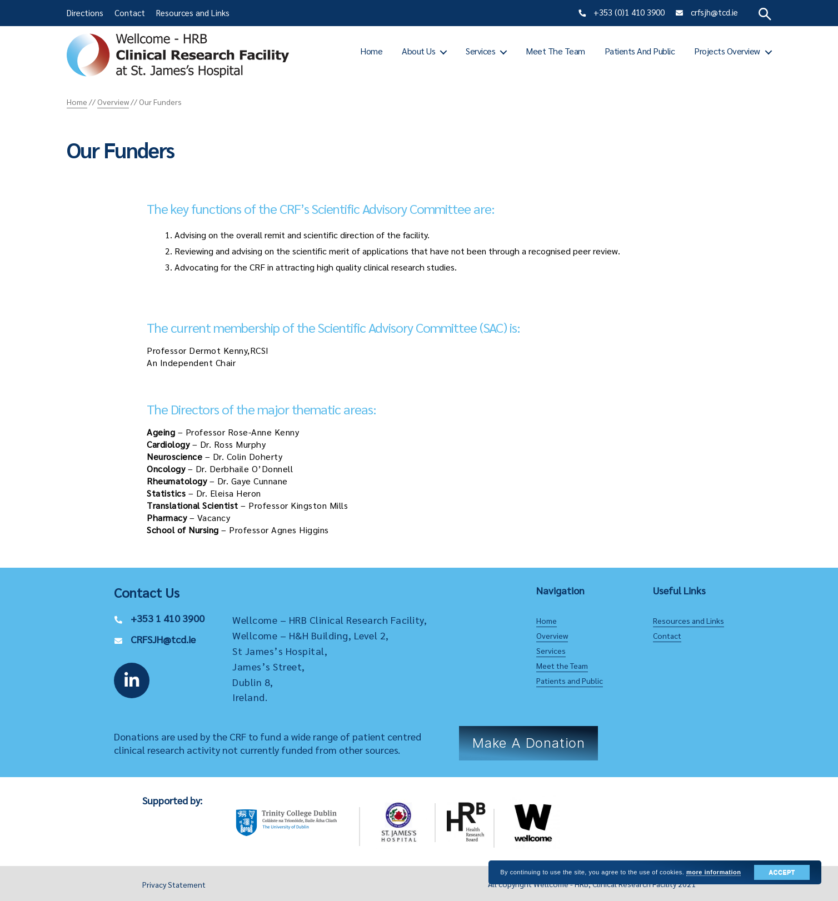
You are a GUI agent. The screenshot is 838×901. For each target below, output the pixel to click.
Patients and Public (640, 51)
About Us (418, 51)
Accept (782, 872)
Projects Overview (727, 51)
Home (371, 51)
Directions (85, 12)
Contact (129, 12)
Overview (552, 635)
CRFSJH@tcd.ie (163, 639)
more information (713, 872)
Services (480, 51)
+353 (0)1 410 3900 (629, 12)
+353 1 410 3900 (167, 618)
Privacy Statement (174, 884)
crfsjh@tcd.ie (714, 12)
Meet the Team (555, 51)
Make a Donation (528, 743)
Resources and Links (193, 12)
